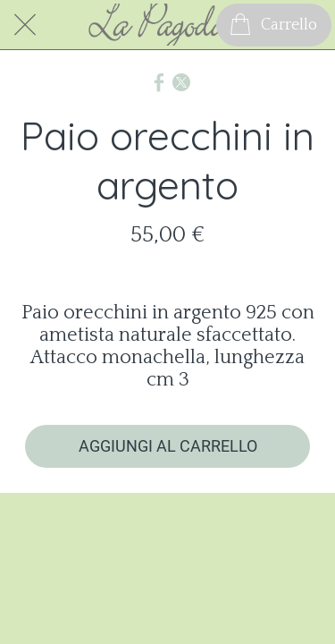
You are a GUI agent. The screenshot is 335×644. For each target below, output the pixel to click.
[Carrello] (273, 25)
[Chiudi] (25, 25)
